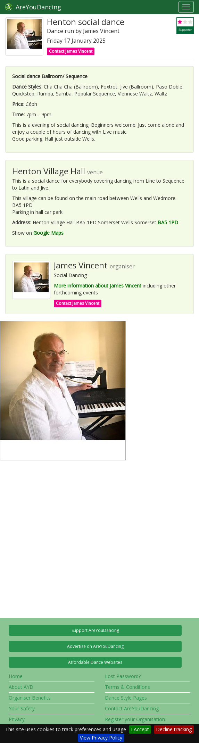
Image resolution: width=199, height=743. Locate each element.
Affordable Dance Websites (95, 662)
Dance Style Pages (126, 697)
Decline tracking (174, 729)
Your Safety (22, 708)
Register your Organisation (135, 719)
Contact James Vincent (70, 51)
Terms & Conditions (127, 687)
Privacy (17, 719)
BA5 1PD (168, 222)
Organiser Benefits (30, 697)
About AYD (21, 687)
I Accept (140, 729)
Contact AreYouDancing (132, 708)
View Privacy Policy (101, 737)
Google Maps (48, 232)
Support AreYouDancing (95, 630)
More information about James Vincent (97, 285)
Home (16, 676)
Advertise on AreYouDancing (95, 646)
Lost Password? (123, 676)
